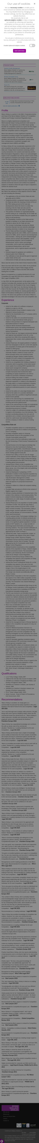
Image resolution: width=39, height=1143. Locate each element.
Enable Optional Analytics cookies (14, 45)
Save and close (19, 51)
